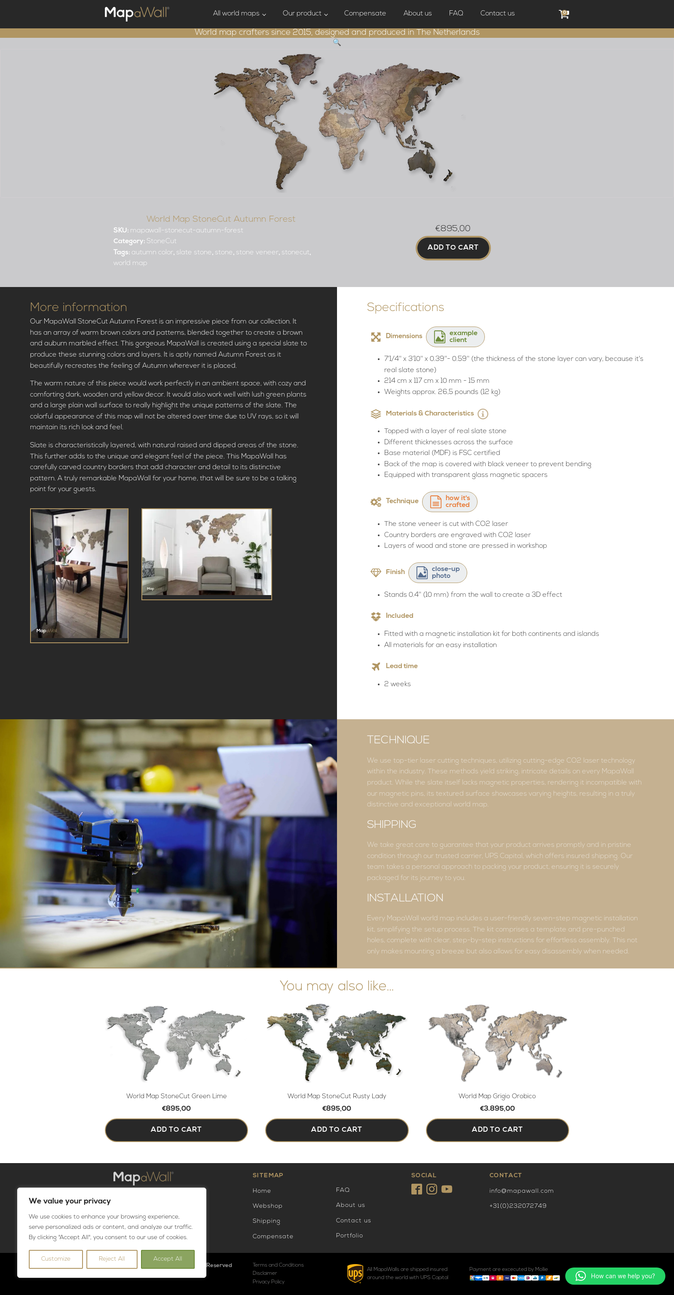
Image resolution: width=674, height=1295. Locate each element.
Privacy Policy (269, 1282)
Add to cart (453, 247)
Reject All (112, 1259)
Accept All (167, 1259)
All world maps (236, 13)
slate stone (194, 252)
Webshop (268, 1206)
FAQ (456, 13)
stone (224, 252)
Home (262, 1191)
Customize (55, 1259)
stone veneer (257, 252)
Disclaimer (265, 1273)
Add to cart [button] (176, 1130)
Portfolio (349, 1236)
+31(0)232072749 (518, 1206)
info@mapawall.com (522, 1191)
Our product (302, 13)
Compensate (365, 13)
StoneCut (162, 241)
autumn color (152, 252)
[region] (111, 1233)
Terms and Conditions (278, 1265)
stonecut (295, 252)
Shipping (267, 1221)
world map (130, 263)
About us (418, 13)
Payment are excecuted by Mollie (508, 1269)
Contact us (498, 13)
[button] (337, 43)
